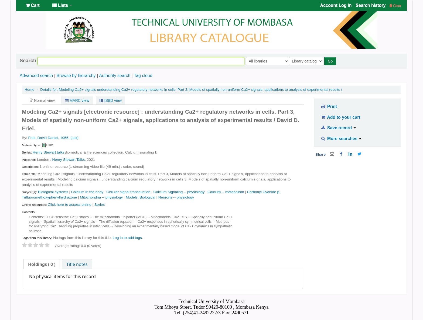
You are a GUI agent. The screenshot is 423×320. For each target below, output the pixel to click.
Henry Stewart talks (48, 152)
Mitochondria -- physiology (101, 197)
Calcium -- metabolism (225, 192)
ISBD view (111, 100)
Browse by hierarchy (75, 75)
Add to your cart (340, 117)
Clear (395, 6)
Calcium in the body (87, 192)
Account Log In (336, 5)
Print (328, 106)
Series (99, 205)
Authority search (114, 75)
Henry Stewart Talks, (69, 160)
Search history (371, 5)
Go (331, 61)
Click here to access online (69, 205)
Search (28, 60)
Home (29, 90)
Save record (338, 128)
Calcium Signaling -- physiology (179, 192)
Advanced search (36, 75)
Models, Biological (140, 197)
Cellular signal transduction (128, 192)
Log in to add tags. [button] (128, 238)
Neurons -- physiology (176, 197)
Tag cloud (143, 75)
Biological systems (53, 192)
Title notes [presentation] (77, 264)
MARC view (77, 100)
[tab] (41, 264)
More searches (340, 138)
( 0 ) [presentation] (41, 264)
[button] (32, 5)
